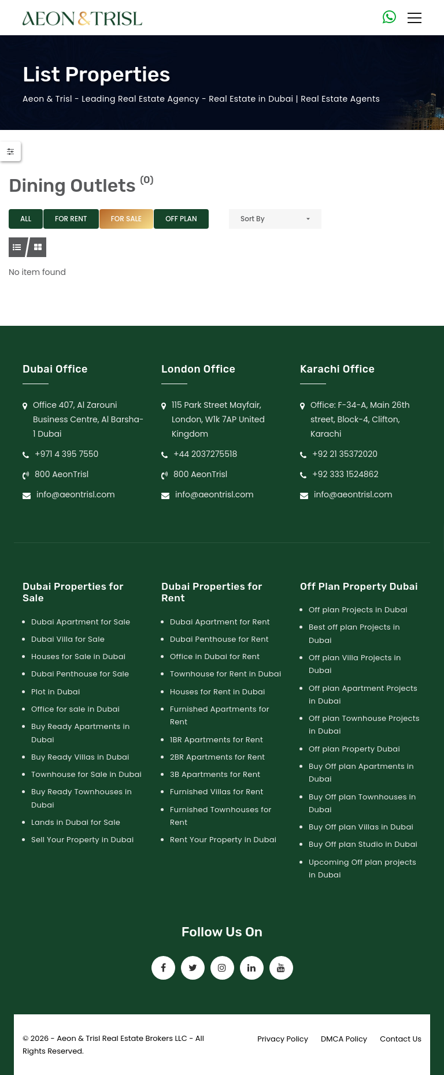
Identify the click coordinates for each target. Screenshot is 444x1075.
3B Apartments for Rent (215, 774)
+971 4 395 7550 (66, 454)
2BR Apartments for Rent (217, 757)
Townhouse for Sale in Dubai (86, 774)
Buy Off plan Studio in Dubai (363, 844)
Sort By (252, 219)
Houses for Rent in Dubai (217, 691)
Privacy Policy (282, 1038)
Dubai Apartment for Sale (80, 621)
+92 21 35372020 (345, 454)
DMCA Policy (344, 1038)
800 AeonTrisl (61, 474)
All (25, 219)
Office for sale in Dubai (75, 709)
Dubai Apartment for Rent (220, 621)
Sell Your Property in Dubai (82, 839)
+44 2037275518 (205, 454)
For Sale (126, 219)
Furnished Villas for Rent (217, 791)
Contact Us (400, 1038)
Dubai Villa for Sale (68, 639)
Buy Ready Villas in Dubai (80, 757)
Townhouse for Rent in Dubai (225, 673)
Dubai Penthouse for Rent (219, 639)
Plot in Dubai (55, 691)
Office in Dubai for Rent (215, 656)
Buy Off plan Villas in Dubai (361, 826)
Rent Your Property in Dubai (223, 839)
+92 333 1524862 (345, 474)
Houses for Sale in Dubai (78, 656)
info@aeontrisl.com (75, 494)
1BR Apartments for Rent (216, 739)
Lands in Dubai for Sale (75, 822)
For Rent (71, 219)
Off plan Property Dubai (354, 748)
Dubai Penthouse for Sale (80, 673)
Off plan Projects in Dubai (358, 609)
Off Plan (181, 219)
